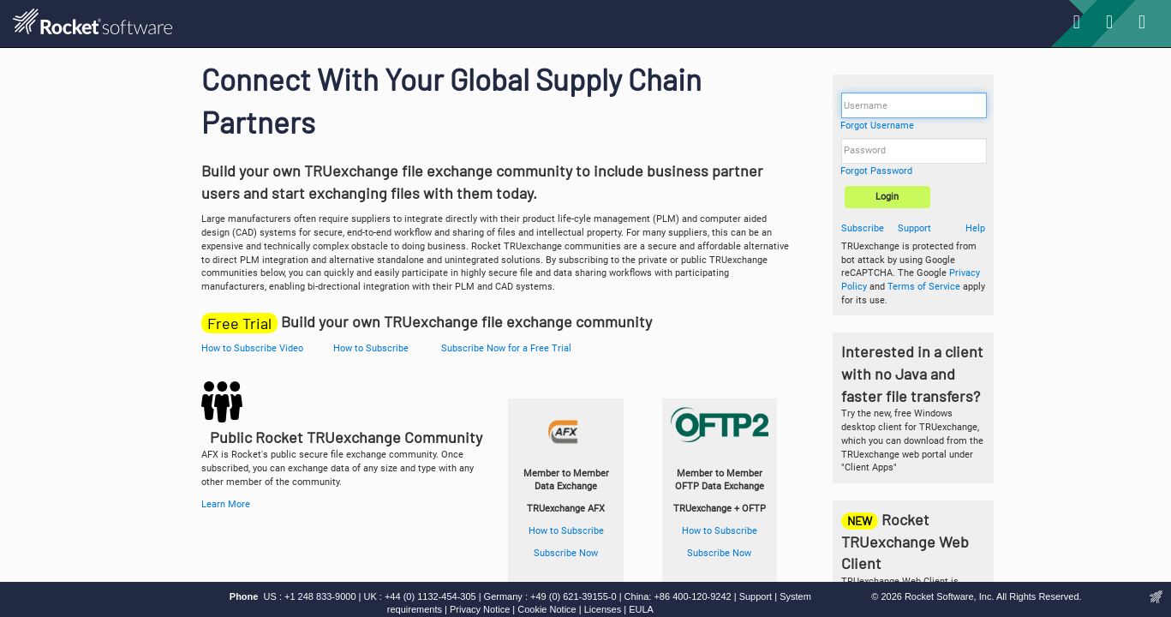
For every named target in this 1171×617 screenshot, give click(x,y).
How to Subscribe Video (252, 348)
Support (914, 228)
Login (887, 196)
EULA (641, 609)
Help (975, 228)
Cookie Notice (546, 609)
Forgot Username (877, 125)
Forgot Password (876, 171)
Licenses (602, 609)
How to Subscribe (371, 348)
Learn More (225, 504)
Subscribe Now (566, 553)
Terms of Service (923, 286)
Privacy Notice (480, 609)
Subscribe (862, 228)
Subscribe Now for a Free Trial (506, 348)
